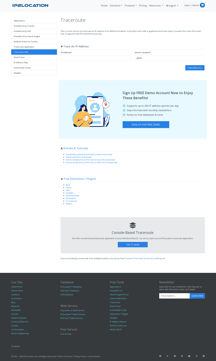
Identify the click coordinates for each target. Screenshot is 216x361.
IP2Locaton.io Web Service (72, 310)
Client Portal (16, 286)
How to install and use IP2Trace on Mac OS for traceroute (91, 162)
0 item (187, 5)
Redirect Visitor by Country (26, 41)
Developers (16, 298)
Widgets (17, 73)
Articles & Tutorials (75, 148)
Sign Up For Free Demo (146, 124)
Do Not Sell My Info (19, 321)
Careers (15, 314)
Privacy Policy (80, 356)
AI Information (17, 329)
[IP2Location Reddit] (175, 356)
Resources (155, 5)
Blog (68, 184)
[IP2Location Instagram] (196, 356)
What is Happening (19, 333)
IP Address (66, 52)
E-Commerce (71, 201)
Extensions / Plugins (119, 314)
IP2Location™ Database (71, 286)
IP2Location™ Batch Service (73, 314)
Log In (171, 5)
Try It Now (132, 244)
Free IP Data (66, 334)
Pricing (143, 5)
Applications (19, 20)
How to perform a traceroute (79, 157)
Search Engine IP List (119, 294)
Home (104, 5)
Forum (68, 187)
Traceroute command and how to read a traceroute (89, 154)
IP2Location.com (31, 356)
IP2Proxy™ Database (70, 290)
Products (130, 5)
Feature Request (18, 317)
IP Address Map (21, 62)
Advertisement (72, 195)
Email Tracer (19, 57)
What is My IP (116, 329)
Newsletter (16, 310)
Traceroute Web (21, 52)
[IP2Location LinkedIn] (203, 356)
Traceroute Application (24, 46)
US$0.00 (195, 5)
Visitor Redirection (118, 298)
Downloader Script (22, 67)
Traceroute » (195, 67)
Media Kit (15, 306)
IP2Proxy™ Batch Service (72, 318)
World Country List (118, 325)
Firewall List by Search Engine (27, 36)
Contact (14, 325)
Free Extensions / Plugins (80, 178)
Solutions (115, 5)
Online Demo (17, 290)
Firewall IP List (116, 290)
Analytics (70, 193)
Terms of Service (64, 356)
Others (69, 203)
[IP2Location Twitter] (167, 356)
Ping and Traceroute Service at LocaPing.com (145, 258)
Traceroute (115, 302)
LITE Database (67, 294)
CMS (68, 190)
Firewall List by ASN (22, 31)
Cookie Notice (94, 356)
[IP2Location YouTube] (189, 356)
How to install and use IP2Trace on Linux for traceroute (90, 159)
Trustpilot (15, 346)
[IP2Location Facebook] (160, 356)
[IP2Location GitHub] (182, 356)
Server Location (142, 52)
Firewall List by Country (24, 26)
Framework (71, 198)
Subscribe (197, 295)
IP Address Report (118, 321)
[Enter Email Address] (174, 296)
